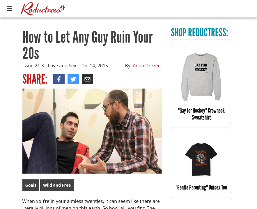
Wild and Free (57, 185)
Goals (31, 185)
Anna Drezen (147, 65)
